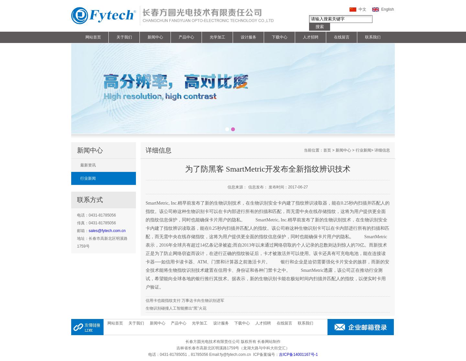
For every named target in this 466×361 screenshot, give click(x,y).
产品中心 (186, 37)
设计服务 (248, 37)
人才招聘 (310, 37)
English (387, 9)
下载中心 (279, 37)
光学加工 (217, 37)
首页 (327, 150)
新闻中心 (155, 37)
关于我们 (124, 37)
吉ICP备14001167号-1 (298, 354)
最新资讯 (88, 165)
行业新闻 (88, 178)
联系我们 (373, 37)
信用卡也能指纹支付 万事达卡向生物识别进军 (185, 300)
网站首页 (93, 37)
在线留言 (342, 37)
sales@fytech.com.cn (107, 230)
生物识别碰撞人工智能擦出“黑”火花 (176, 308)
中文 (362, 9)
